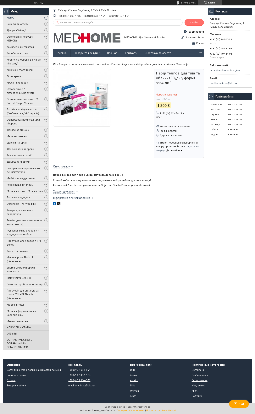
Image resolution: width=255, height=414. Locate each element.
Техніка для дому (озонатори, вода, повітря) (24, 222)
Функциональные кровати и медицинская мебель (23, 232)
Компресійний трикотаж (20, 47)
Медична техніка (17, 136)
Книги (195, 390)
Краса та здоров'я (17, 82)
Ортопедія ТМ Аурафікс (21, 203)
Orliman (134, 390)
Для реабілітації (16, 30)
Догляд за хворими (18, 161)
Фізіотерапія (14, 76)
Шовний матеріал (17, 142)
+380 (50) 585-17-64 (79, 375)
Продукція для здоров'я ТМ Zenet (24, 242)
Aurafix (134, 380)
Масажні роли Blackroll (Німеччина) (20, 259)
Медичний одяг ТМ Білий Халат (25, 191)
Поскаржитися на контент (131, 410)
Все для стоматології (19, 155)
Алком (133, 375)
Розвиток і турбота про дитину (25, 284)
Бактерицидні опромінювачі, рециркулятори (23, 170)
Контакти (131, 53)
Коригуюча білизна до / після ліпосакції (24, 61)
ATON (133, 396)
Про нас (112, 53)
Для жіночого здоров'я (21, 149)
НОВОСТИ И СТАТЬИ (19, 327)
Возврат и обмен (16, 385)
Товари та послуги (86, 53)
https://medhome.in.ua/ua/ (225, 70)
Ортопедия (198, 370)
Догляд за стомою (18, 130)
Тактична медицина (18, 197)
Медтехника (199, 385)
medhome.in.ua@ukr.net (224, 83)
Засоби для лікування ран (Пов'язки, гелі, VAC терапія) (23, 111)
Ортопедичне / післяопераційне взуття (20, 91)
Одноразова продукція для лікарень (23, 121)
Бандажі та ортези (17, 24)
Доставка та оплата (158, 53)
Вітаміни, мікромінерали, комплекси (21, 269)
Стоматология (200, 380)
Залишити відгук (195, 37)
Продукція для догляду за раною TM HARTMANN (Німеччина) (23, 294)
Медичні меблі (15, 304)
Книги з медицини (17, 251)
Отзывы (11, 380)
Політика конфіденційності (161, 410)
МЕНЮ (10, 17)
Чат (239, 404)
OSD (132, 370)
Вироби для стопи (17, 53)
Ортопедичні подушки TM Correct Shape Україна (22, 101)
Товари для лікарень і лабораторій (20, 212)
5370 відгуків (188, 2)
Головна (62, 53)
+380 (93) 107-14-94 (79, 370)
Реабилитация (200, 375)
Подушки (197, 396)
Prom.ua (145, 406)
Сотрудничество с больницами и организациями (34, 370)
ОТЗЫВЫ (12, 333)
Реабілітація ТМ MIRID (20, 184)
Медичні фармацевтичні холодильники (21, 313)
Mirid (132, 385)
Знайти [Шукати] (194, 22)
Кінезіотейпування (122, 64)
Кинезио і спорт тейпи (20, 70)
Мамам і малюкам (17, 321)
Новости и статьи (16, 375)
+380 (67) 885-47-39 (79, 380)
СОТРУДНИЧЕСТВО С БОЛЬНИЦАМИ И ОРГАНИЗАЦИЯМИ (19, 343)
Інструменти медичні (19, 278)
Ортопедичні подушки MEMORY (20, 38)
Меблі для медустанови (21, 178)
